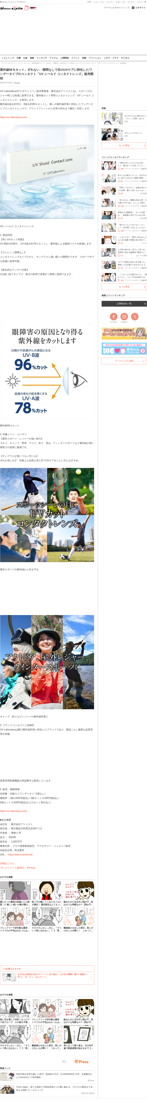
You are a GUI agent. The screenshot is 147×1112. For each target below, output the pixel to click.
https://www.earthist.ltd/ (20, 854)
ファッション (95, 58)
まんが (118, 2)
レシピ (102, 2)
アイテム (53, 58)
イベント (75, 58)
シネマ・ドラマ (111, 58)
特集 (104, 108)
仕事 (19, 58)
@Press (17, 83)
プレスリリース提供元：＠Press (17, 867)
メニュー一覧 (141, 2)
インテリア (41, 58)
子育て (89, 2)
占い (124, 2)
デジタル (125, 58)
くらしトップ (8, 58)
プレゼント (131, 2)
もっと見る (124, 145)
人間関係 (64, 58)
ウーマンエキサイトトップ (116, 7)
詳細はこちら (7, 863)
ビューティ (110, 2)
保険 (32, 58)
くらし (96, 2)
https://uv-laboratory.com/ (13, 117)
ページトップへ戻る (124, 361)
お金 (25, 58)
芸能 (84, 58)
